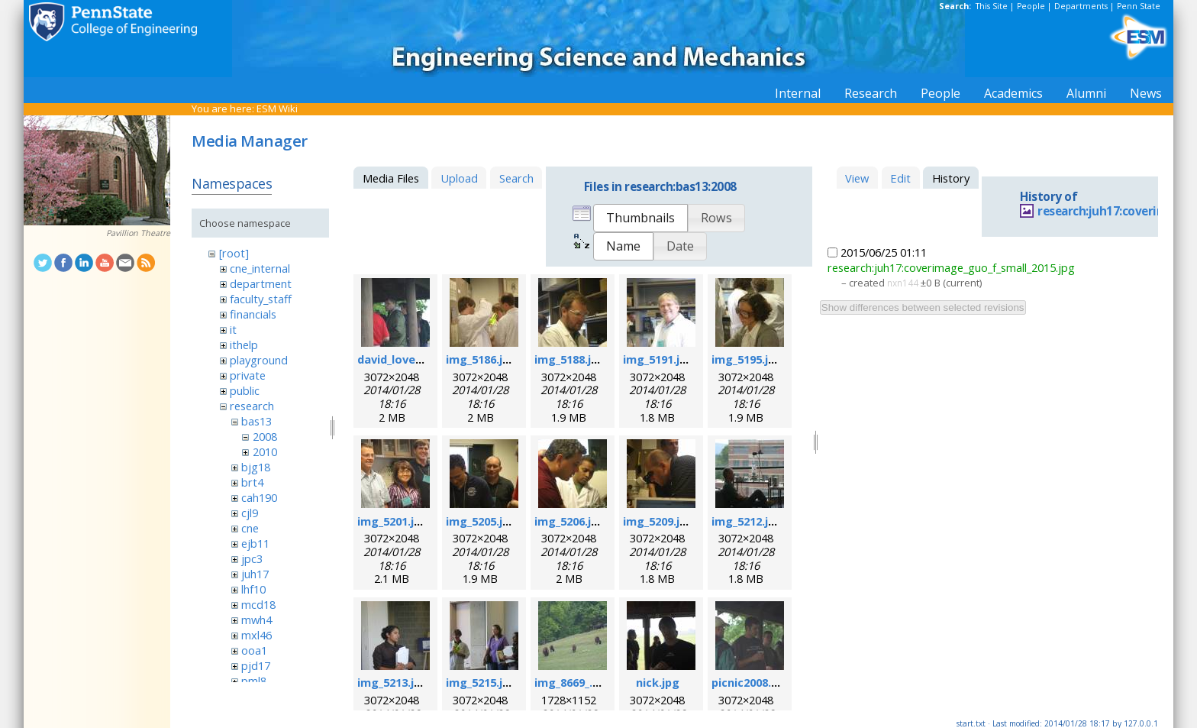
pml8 (253, 680)
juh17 (255, 573)
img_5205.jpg (481, 521)
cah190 (259, 497)
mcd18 (258, 604)
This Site (992, 6)
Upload (459, 178)
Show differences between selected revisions (922, 307)
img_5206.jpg (569, 521)
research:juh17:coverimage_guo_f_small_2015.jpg (951, 267)
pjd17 (255, 665)
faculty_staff (261, 298)
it (233, 329)
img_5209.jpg (658, 521)
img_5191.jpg (658, 359)
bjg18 (255, 466)
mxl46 (256, 634)
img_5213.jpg (392, 682)
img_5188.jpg (569, 359)
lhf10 (253, 589)
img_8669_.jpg (572, 682)
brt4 (252, 482)
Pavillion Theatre (138, 233)
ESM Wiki (277, 108)
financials (253, 314)
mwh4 (256, 619)
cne (250, 527)
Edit (900, 178)
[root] (234, 252)
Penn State (1138, 6)
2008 (265, 436)
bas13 (256, 421)
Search (516, 178)
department (261, 283)
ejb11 (255, 543)
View (857, 178)
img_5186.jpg (481, 359)
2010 (265, 451)
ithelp (244, 344)
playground (259, 359)
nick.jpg (657, 682)
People (1031, 6)
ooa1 (254, 650)
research (252, 405)
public (245, 390)
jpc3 (252, 558)
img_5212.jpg (746, 521)
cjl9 (249, 512)
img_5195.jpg (746, 359)
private (248, 375)
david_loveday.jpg (406, 359)
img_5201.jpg (392, 521)
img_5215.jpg (481, 682)
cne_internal (260, 268)
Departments (1081, 6)
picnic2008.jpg (750, 682)
